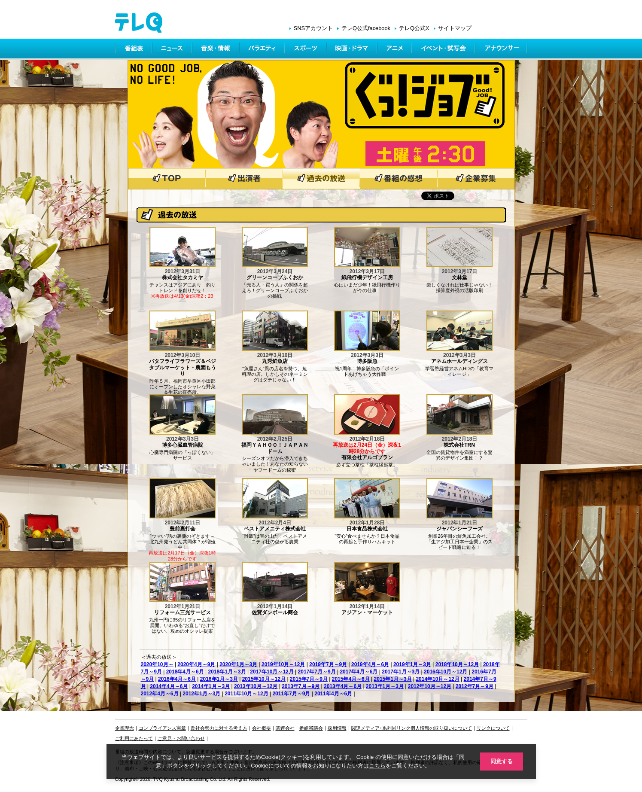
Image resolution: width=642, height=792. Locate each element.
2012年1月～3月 (201, 694)
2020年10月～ (157, 664)
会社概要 (261, 728)
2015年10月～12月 (264, 679)
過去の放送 (321, 178)
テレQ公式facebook (365, 28)
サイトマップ (455, 28)
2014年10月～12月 (437, 679)
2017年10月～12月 (271, 672)
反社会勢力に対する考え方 (219, 728)
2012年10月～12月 (429, 686)
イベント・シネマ (444, 49)
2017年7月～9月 (317, 672)
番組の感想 (398, 178)
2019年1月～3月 (412, 664)
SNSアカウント (313, 28)
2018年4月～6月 (185, 672)
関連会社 (285, 728)
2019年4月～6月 (370, 664)
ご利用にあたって (134, 738)
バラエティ (263, 49)
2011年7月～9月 (291, 694)
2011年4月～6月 (333, 694)
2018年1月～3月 (227, 672)
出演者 (244, 178)
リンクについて (493, 728)
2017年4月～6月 (358, 672)
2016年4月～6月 (177, 679)
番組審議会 (311, 728)
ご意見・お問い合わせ (181, 738)
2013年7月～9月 (300, 686)
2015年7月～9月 (309, 679)
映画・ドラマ (352, 49)
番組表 (134, 49)
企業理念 (124, 728)
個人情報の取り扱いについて (441, 728)
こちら (377, 765)
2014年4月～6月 (169, 686)
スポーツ (306, 49)
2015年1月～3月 (393, 679)
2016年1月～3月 (219, 679)
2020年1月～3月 (238, 664)
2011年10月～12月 (246, 694)
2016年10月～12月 (445, 672)
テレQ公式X (414, 28)
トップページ (166, 178)
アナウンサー (501, 49)
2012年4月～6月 (160, 694)
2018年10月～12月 (457, 664)
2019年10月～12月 (283, 664)
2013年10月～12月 (255, 686)
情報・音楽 (216, 49)
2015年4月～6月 (351, 679)
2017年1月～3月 (401, 672)
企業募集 (475, 178)
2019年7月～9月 (328, 664)
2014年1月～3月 (211, 686)
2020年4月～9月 (196, 664)
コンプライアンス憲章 (162, 728)
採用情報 (337, 728)
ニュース (173, 49)
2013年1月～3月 (385, 686)
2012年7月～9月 (474, 686)
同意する (501, 761)
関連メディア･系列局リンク (381, 728)
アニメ (395, 49)
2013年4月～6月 (343, 686)
